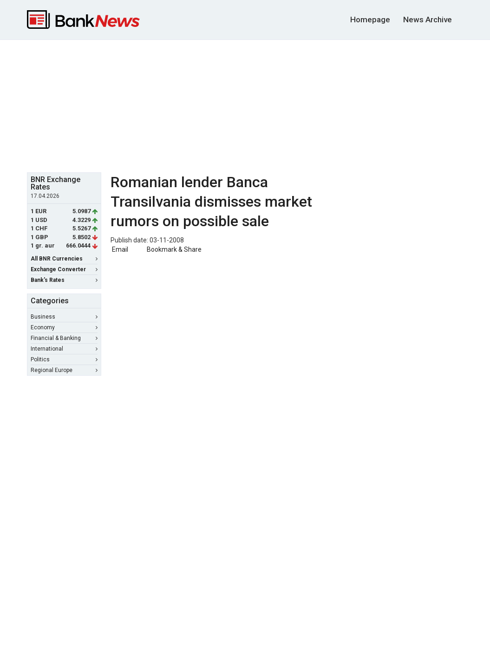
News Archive (427, 19)
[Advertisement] (252, 105)
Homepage (370, 19)
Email (119, 249)
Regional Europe (64, 370)
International (64, 349)
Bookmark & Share (174, 249)
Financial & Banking (64, 338)
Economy (64, 327)
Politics (64, 359)
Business (64, 316)
